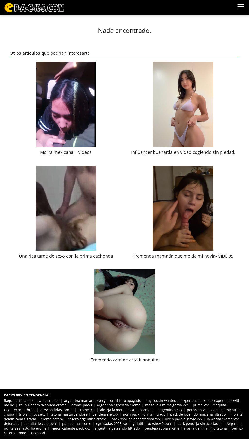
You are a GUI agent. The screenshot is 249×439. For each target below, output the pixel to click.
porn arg (147, 409)
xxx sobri (38, 432)
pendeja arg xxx (105, 414)
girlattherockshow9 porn (152, 423)
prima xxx (201, 405)
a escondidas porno (56, 409)
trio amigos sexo (32, 414)
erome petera (52, 419)
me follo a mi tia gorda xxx (166, 405)
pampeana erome (76, 423)
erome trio (86, 409)
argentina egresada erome (118, 405)
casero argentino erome (87, 419)
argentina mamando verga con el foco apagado (102, 400)
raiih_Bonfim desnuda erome (43, 405)
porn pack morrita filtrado (144, 414)
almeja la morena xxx (117, 409)
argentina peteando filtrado (117, 428)
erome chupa (25, 409)
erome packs (81, 405)
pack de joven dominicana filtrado (198, 414)
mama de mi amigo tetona (205, 428)
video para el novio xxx (183, 419)
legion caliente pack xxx (70, 428)
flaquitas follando (18, 400)
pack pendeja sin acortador (199, 423)
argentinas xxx (170, 409)
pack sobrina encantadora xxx (136, 419)
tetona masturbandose (69, 414)
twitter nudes (48, 400)
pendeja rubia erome (162, 428)
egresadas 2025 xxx (112, 423)
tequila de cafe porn (40, 423)
